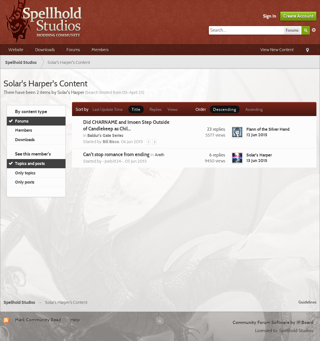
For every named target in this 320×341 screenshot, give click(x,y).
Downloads (45, 49)
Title (136, 109)
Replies (156, 109)
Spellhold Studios (19, 302)
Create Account (298, 16)
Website (15, 49)
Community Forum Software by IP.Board (273, 322)
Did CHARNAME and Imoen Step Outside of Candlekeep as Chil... (126, 125)
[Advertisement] (160, 245)
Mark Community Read (38, 320)
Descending (224, 109)
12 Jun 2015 (256, 134)
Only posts (25, 182)
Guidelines (307, 302)
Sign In (269, 16)
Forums (73, 49)
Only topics (25, 172)
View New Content (277, 49)
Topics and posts (30, 163)
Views (172, 109)
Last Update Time (108, 109)
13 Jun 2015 (256, 160)
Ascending (254, 109)
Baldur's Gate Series (105, 135)
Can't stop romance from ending (116, 154)
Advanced (313, 30)
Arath (159, 154)
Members (100, 49)
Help (75, 320)
